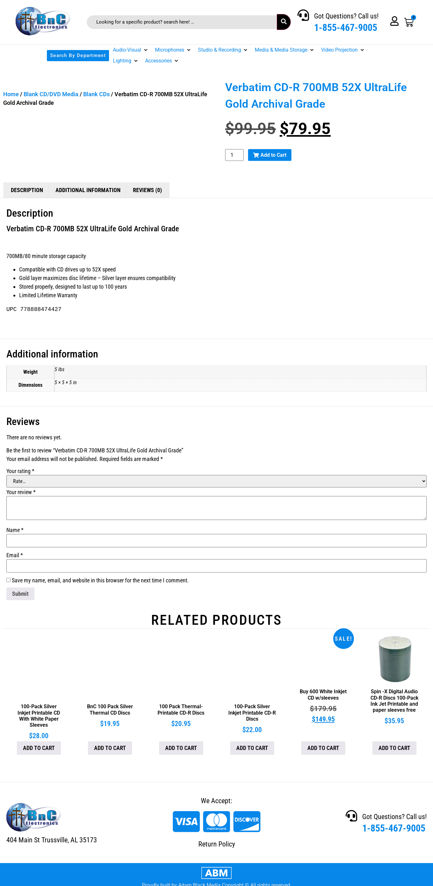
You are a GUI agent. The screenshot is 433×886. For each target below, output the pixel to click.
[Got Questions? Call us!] (303, 15)
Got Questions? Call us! (346, 16)
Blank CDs (96, 94)
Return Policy (216, 844)
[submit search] (284, 22)
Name (15, 530)
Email (14, 555)
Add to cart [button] (39, 748)
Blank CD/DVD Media (51, 94)
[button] (131, 50)
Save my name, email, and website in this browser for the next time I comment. (100, 580)
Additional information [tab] (88, 190)
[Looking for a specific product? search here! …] (182, 22)
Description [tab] (27, 190)
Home (11, 94)
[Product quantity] (234, 155)
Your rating (20, 471)
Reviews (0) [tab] (147, 190)
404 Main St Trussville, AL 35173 (51, 840)
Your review (21, 492)
